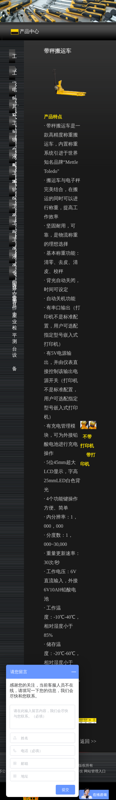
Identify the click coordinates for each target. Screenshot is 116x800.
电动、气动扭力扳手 (13, 91)
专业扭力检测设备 (13, 275)
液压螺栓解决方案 (13, 158)
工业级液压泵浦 (13, 175)
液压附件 (13, 258)
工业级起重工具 (13, 125)
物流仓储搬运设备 (13, 141)
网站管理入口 (95, 771)
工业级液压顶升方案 (13, 208)
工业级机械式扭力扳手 (13, 58)
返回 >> (88, 741)
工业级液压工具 (13, 225)
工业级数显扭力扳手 (13, 75)
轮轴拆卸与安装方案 (13, 192)
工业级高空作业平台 (13, 242)
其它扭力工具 (13, 108)
